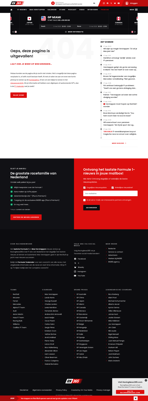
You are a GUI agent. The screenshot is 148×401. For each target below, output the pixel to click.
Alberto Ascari (113, 304)
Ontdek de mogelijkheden (26, 217)
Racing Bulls (17, 321)
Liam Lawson (50, 354)
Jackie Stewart (114, 318)
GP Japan (80, 301)
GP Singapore (82, 344)
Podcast (72, 10)
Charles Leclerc (51, 304)
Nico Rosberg (113, 294)
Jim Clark (112, 328)
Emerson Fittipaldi (115, 344)
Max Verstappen (37, 10)
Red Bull (16, 294)
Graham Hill (113, 347)
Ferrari (15, 301)
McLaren (16, 298)
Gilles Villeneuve (114, 311)
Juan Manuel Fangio (116, 341)
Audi (14, 311)
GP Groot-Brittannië (84, 321)
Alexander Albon (51, 351)
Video (82, 10)
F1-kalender (19, 86)
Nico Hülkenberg (51, 347)
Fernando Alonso (51, 311)
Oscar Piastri (50, 321)
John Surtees (113, 357)
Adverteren (112, 255)
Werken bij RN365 (115, 259)
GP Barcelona (82, 314)
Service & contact (115, 252)
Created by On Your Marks (81, 390)
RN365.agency (114, 262)
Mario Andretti (114, 361)
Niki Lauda (112, 331)
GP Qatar (80, 354)
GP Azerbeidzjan (83, 341)
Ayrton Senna (113, 308)
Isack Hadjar (49, 318)
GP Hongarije (82, 328)
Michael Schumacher (117, 301)
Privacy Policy (61, 390)
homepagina (34, 80)
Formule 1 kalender (26, 262)
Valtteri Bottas (50, 334)
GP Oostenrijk (82, 318)
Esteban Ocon (50, 331)
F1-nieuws (22, 10)
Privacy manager (103, 390)
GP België (80, 324)
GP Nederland (82, 331)
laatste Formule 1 (21, 249)
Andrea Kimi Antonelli (53, 314)
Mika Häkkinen (114, 321)
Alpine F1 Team (19, 308)
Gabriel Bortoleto (51, 364)
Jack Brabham (114, 354)
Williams (16, 324)
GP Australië (81, 294)
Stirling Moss (113, 337)
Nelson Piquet (113, 351)
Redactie (112, 249)
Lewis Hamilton (51, 308)
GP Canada (81, 308)
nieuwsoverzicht (16, 83)
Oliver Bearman (51, 357)
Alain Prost (112, 298)
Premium (105, 10)
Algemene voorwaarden (42, 390)
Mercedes (17, 304)
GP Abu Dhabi (82, 357)
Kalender (52, 10)
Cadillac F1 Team (19, 328)
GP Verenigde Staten (85, 347)
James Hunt (113, 314)
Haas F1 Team (18, 318)
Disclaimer (24, 390)
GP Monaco (81, 311)
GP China (80, 298)
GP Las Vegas (82, 351)
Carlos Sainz (49, 324)
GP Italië (80, 334)
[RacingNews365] (74, 381)
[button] (29, 21)
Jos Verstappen (114, 324)
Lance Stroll (49, 344)
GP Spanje (81, 337)
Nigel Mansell (113, 334)
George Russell (51, 301)
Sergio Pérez (50, 328)
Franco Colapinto (52, 361)
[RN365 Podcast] (66, 3)
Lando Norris (49, 298)
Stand (62, 10)
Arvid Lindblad (50, 337)
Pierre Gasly (49, 341)
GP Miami (80, 304)
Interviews (92, 10)
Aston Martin (18, 314)
